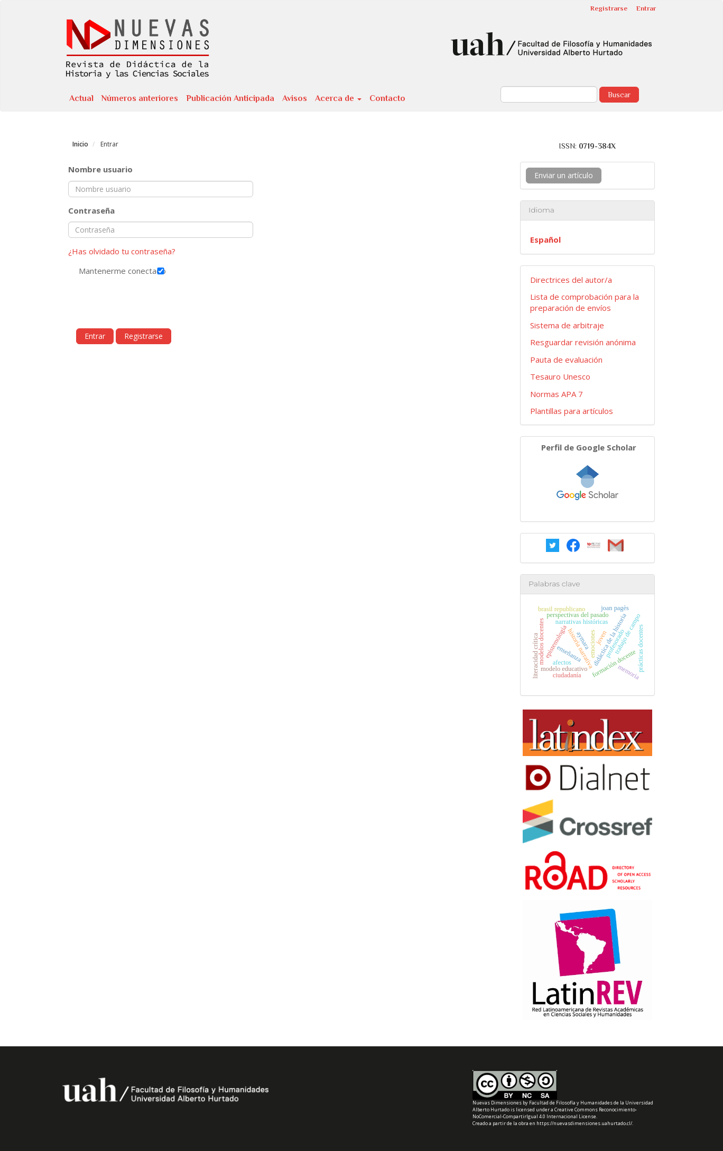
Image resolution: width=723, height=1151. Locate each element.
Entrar (646, 8)
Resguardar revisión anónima (583, 342)
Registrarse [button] (143, 336)
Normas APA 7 (556, 394)
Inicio (80, 144)
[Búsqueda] (548, 94)
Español (545, 239)
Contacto (387, 98)
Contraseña (91, 210)
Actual (81, 98)
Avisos (294, 98)
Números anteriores (139, 98)
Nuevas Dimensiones (497, 1102)
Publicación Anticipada (230, 98)
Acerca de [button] (338, 98)
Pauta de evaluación (566, 359)
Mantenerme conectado (160, 270)
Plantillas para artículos (571, 411)
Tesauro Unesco (560, 376)
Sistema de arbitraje (567, 325)
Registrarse (608, 8)
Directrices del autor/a (571, 279)
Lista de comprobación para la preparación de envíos (584, 302)
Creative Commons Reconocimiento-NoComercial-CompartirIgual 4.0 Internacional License (554, 1113)
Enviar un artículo (563, 175)
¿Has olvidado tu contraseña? (121, 251)
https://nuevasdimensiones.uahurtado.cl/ (584, 1123)
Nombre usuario (100, 169)
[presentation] (148, 302)
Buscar (619, 94)
